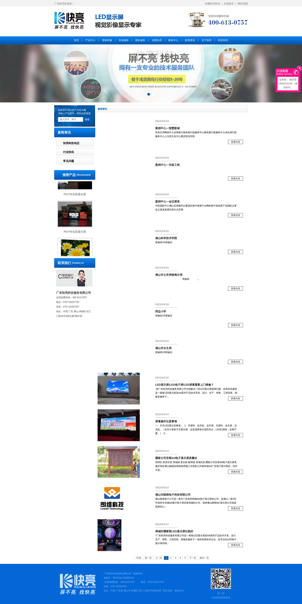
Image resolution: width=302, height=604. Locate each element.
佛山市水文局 (163, 348)
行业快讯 (68, 152)
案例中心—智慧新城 (167, 128)
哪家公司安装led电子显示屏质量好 (176, 458)
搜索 (87, 119)
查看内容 (235, 142)
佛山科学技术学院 (166, 238)
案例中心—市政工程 (167, 164)
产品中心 (90, 40)
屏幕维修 (107, 40)
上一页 (158, 557)
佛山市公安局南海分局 (168, 274)
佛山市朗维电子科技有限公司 (172, 494)
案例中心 (173, 40)
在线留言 (231, 3)
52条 (138, 557)
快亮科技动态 (71, 143)
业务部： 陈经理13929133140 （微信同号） (288, 83)
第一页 (148, 557)
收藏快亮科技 (214, 3)
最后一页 (204, 557)
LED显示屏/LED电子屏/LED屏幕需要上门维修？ (184, 384)
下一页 (192, 557)
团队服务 (140, 40)
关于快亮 (207, 40)
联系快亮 (223, 40)
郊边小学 (160, 311)
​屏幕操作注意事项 (166, 421)
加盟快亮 (157, 40)
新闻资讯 (190, 40)
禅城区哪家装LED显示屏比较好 (174, 531)
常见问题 (68, 160)
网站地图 (243, 3)
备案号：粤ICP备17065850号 (119, 577)
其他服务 (124, 40)
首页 (76, 40)
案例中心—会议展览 (167, 201)
